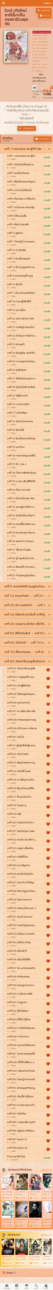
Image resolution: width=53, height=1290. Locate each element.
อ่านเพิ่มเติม (26, 128)
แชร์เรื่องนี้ (44, 10)
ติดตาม (45, 15)
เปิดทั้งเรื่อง (42, 139)
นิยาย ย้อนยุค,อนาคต (41, 32)
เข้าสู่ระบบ (47, 3)
